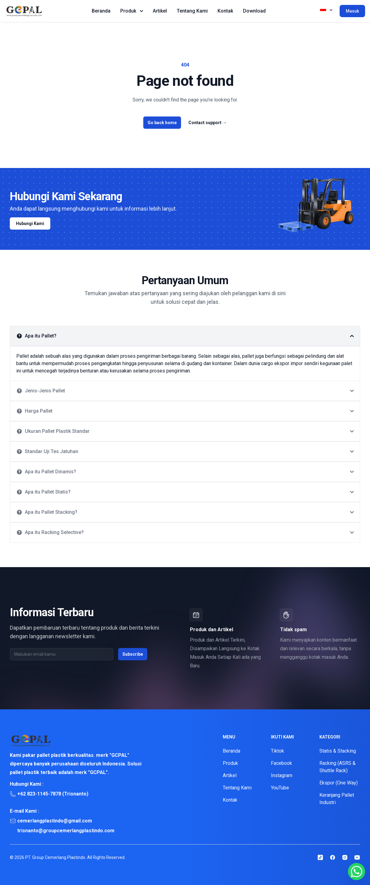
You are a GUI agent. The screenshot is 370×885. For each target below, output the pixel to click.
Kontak (225, 11)
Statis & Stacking (337, 751)
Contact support (207, 122)
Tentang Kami (192, 11)
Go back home (162, 122)
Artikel (160, 11)
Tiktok (277, 751)
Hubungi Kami (30, 223)
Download (254, 11)
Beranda (101, 11)
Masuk (352, 11)
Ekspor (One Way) (338, 783)
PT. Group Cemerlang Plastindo (55, 857)
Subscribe (132, 654)
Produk (131, 11)
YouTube (280, 788)
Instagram (281, 775)
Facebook (281, 763)
